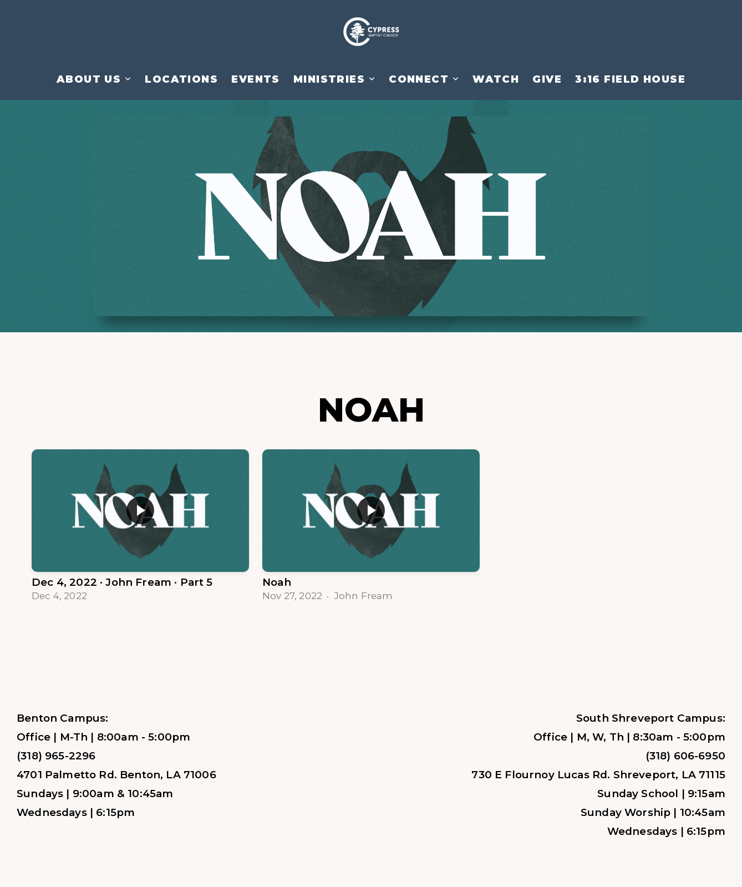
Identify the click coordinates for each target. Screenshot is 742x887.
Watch (495, 79)
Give (547, 79)
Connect (424, 79)
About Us (94, 79)
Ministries (334, 79)
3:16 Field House (630, 79)
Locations (181, 79)
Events (255, 79)
